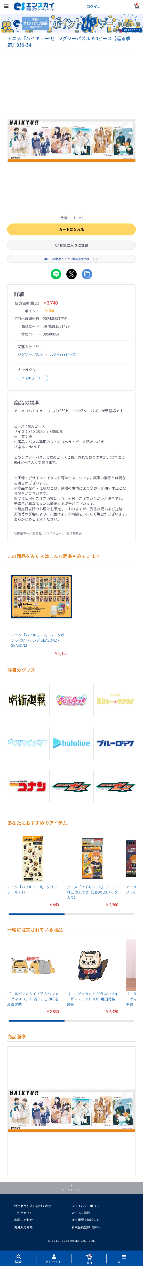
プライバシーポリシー (87, 1206)
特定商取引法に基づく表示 (32, 1206)
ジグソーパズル (30, 355)
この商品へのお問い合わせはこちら (71, 259)
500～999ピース (63, 355)
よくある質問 (81, 1213)
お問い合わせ (23, 1220)
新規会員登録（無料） (87, 1227)
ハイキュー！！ (33, 378)
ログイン (93, 6)
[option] (71, 141)
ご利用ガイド (23, 1213)
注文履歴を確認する (85, 1220)
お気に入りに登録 (71, 245)
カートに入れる (71, 229)
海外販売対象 (23, 1227)
